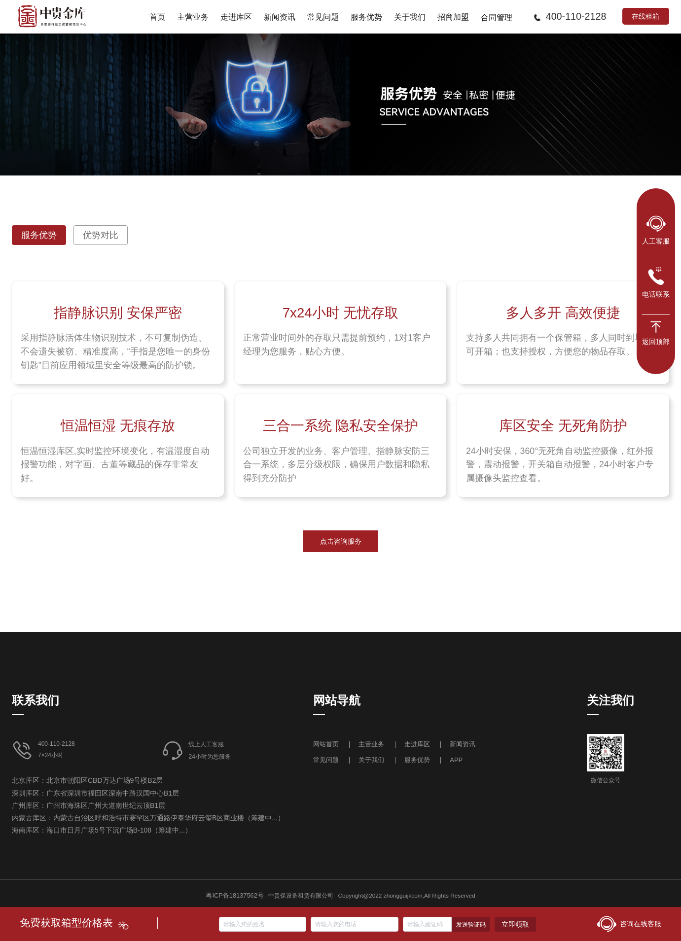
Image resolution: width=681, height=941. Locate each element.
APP (456, 760)
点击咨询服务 (340, 541)
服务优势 (417, 760)
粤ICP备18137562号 (234, 895)
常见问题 (326, 760)
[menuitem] (157, 17)
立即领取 (515, 924)
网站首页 (327, 744)
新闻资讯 (462, 744)
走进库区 (418, 744)
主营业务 (371, 744)
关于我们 (371, 760)
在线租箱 (645, 16)
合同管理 (496, 17)
